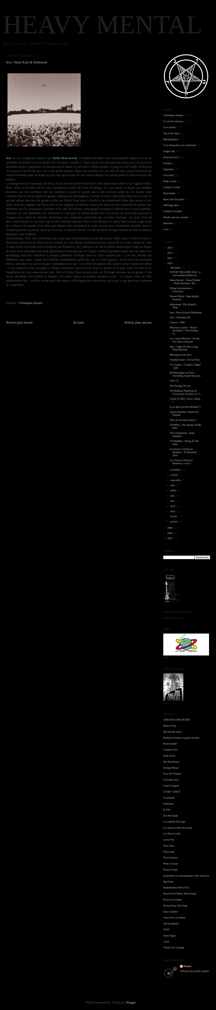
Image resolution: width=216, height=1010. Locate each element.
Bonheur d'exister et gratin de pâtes (181, 737)
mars (173, 511)
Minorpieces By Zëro (181, 354)
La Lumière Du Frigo (174, 821)
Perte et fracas (170, 863)
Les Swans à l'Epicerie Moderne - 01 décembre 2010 (183, 452)
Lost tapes (168, 175)
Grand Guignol (171, 785)
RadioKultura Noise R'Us (176, 887)
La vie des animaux (173, 121)
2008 (170, 533)
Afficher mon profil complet (194, 971)
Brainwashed (170, 743)
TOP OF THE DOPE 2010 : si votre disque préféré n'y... (185, 274)
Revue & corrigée (172, 899)
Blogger (131, 1002)
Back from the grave (173, 199)
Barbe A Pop (169, 725)
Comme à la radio (172, 211)
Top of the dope (171, 133)
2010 (170, 263)
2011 (170, 258)
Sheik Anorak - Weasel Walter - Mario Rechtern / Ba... (185, 282)
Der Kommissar (171, 761)
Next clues (168, 845)
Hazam (187, 966)
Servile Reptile (171, 923)
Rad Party (168, 881)
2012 (170, 253)
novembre (175, 469)
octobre (174, 475)
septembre (175, 480)
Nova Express (170, 857)
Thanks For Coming (173, 947)
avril (173, 506)
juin (172, 495)
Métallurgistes (170, 139)
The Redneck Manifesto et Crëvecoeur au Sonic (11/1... (186, 392)
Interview (168, 223)
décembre (175, 267)
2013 (170, 247)
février (174, 516)
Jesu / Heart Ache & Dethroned (186, 312)
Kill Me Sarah (170, 815)
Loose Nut (168, 839)
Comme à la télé (171, 187)
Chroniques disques (30, 303)
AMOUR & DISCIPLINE (176, 719)
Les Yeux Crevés (172, 833)
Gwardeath (168, 797)
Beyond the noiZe (172, 731)
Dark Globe (169, 755)
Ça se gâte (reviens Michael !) (185, 407)
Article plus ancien (138, 322)
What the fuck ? (171, 157)
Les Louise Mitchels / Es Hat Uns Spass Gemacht (185, 340)
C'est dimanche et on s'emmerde (179, 145)
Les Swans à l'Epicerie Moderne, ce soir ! (181, 462)
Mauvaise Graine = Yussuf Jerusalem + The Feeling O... (184, 330)
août (172, 485)
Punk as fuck (169, 181)
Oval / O (174, 380)
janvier (174, 521)
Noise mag (168, 851)
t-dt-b (166, 941)
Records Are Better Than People (179, 893)
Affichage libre (171, 205)
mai (172, 501)
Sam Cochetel (170, 911)
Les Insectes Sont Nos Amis (177, 827)
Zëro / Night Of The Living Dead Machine (184, 348)
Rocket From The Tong (175, 905)
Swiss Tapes (169, 935)
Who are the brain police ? (183, 420)
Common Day (170, 749)
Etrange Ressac (171, 767)
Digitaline (168, 169)
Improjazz (168, 803)
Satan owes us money (174, 917)
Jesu (8, 158)
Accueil (78, 322)
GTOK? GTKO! (171, 791)
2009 (170, 528)
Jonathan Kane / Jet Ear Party (185, 359)
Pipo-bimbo (169, 193)
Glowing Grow (171, 779)
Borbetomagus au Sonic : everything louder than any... (186, 374)
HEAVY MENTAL (102, 24)
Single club (169, 151)
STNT (166, 929)
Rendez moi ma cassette (175, 217)
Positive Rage (170, 869)
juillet (173, 490)
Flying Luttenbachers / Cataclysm (181, 290)
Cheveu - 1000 (177, 322)
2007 (170, 538)
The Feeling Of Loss (180, 386)
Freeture (167, 163)
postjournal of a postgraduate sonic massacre (186, 875)
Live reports (169, 127)
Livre (166, 229)
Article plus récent (19, 322)
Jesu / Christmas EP (180, 317)
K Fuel (166, 809)
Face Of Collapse (172, 773)
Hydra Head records (65, 158)
